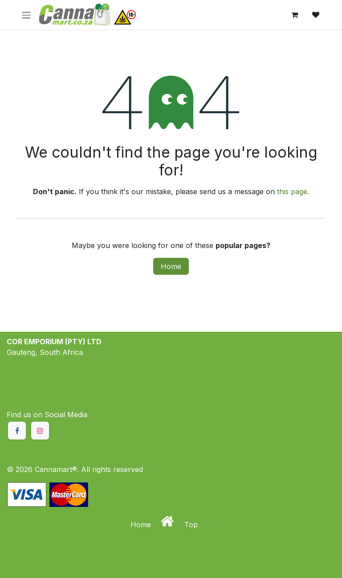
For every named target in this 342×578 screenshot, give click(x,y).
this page (292, 191)
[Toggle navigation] (26, 14)
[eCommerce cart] (294, 15)
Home (171, 266)
